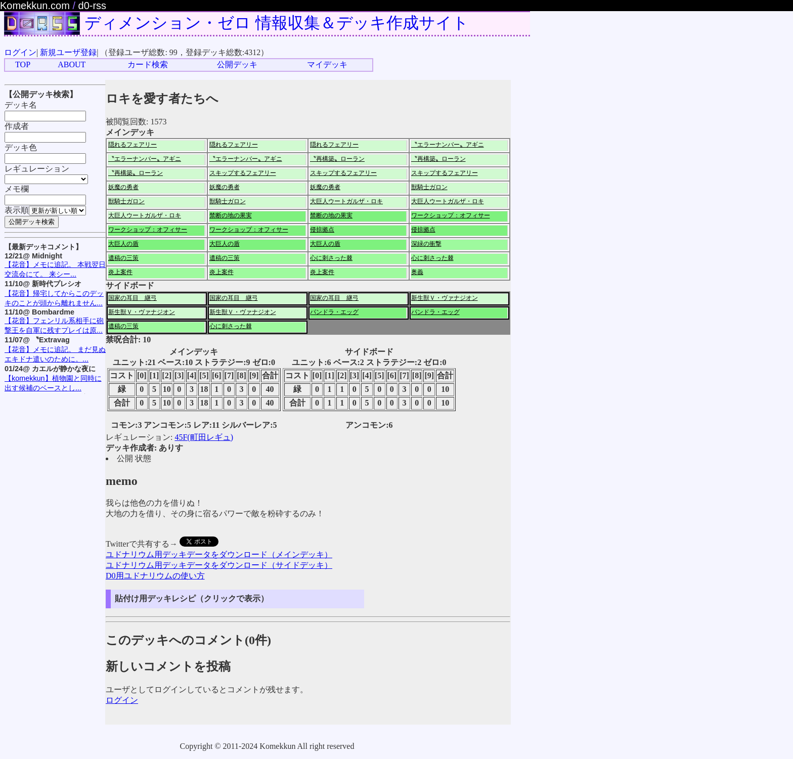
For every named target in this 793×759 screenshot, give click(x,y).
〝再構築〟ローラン (337, 158)
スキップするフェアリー (242, 172)
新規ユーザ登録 (68, 52)
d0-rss (92, 5)
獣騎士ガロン (429, 187)
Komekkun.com (35, 5)
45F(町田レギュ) (203, 437)
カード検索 (147, 64)
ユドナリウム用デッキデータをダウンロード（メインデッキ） (219, 554)
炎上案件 (120, 272)
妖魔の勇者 (123, 187)
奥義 (417, 272)
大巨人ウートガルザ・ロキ (346, 201)
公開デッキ (237, 64)
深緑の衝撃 (426, 243)
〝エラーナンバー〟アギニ (447, 144)
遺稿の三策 (123, 257)
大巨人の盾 (123, 243)
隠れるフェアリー (132, 144)
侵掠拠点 (322, 229)
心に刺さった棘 (331, 257)
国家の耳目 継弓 (132, 297)
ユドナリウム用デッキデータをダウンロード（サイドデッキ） (219, 565)
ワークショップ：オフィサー (450, 215)
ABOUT (71, 64)
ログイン (20, 52)
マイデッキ (327, 64)
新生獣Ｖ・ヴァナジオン (444, 297)
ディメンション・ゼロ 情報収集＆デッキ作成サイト (276, 23)
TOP (22, 64)
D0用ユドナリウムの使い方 (155, 575)
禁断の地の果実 (230, 215)
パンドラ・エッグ (334, 312)
